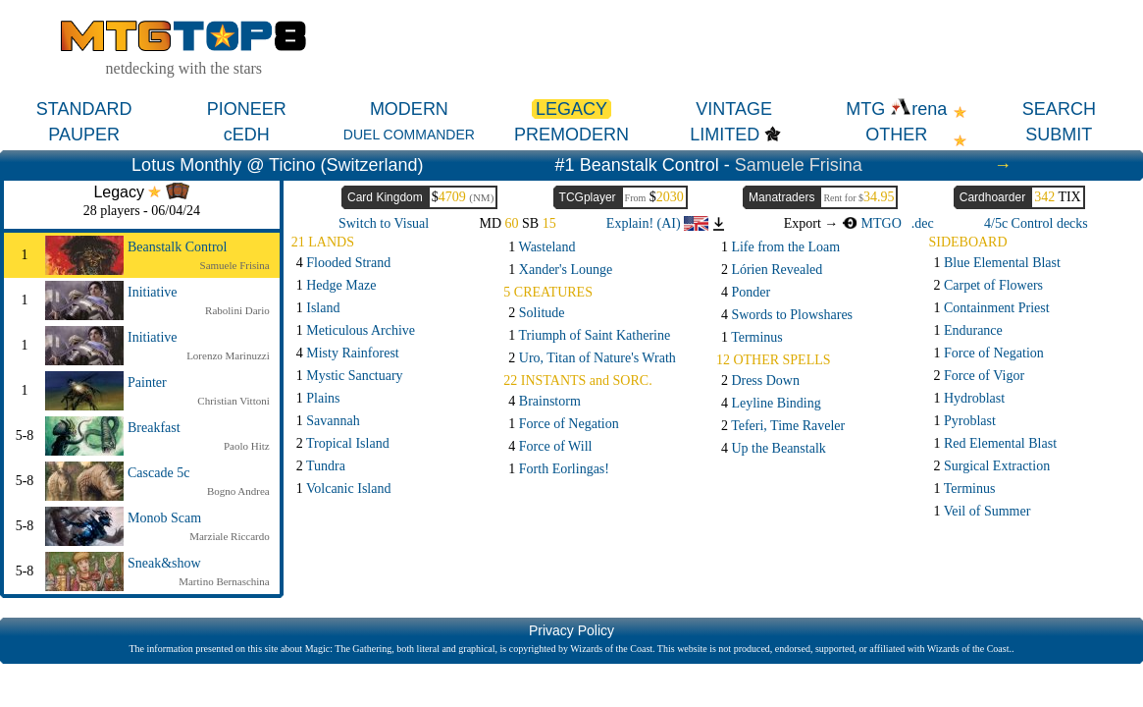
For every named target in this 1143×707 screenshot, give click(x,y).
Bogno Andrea (238, 491)
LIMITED (724, 134)
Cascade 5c (158, 472)
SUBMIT (1058, 134)
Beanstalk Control (178, 247)
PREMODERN (571, 134)
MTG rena (896, 109)
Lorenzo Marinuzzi (228, 355)
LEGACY (571, 109)
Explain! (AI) (657, 223)
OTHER (896, 134)
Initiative (153, 292)
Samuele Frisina (798, 165)
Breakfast (154, 427)
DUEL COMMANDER (409, 134)
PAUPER (84, 134)
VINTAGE (734, 109)
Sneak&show (164, 563)
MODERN (409, 109)
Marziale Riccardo (229, 536)
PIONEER (246, 109)
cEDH (247, 134)
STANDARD (84, 109)
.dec (922, 223)
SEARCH (1059, 109)
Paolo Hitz (247, 446)
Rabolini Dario (237, 310)
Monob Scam (164, 518)
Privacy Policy (571, 630)
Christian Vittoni (233, 401)
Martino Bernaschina (224, 581)
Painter (147, 382)
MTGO (872, 223)
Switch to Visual (383, 223)
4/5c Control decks (1036, 223)
